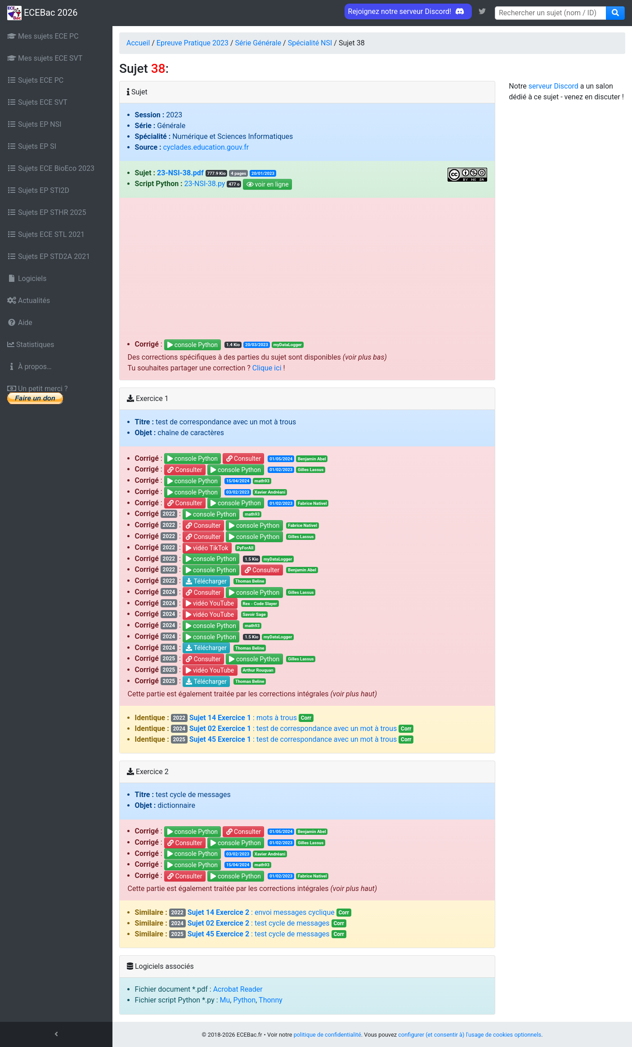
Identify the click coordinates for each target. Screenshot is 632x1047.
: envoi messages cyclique (260, 912)
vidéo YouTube (210, 603)
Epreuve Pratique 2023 (193, 43)
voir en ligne (268, 184)
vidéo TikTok (207, 548)
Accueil (138, 43)
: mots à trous (242, 717)
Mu (225, 1000)
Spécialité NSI (310, 43)
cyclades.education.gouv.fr (206, 147)
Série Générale (258, 43)
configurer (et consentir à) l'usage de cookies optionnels (469, 1034)
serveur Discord (553, 86)
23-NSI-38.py (204, 183)
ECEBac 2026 (42, 13)
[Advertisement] (307, 271)
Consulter (243, 459)
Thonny (270, 1000)
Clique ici (267, 368)
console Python (192, 344)
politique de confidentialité (327, 1034)
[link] (482, 11)
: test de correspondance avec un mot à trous (292, 728)
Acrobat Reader (238, 989)
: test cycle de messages (257, 923)
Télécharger (206, 581)
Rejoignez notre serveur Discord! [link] (408, 11)
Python (244, 1000)
